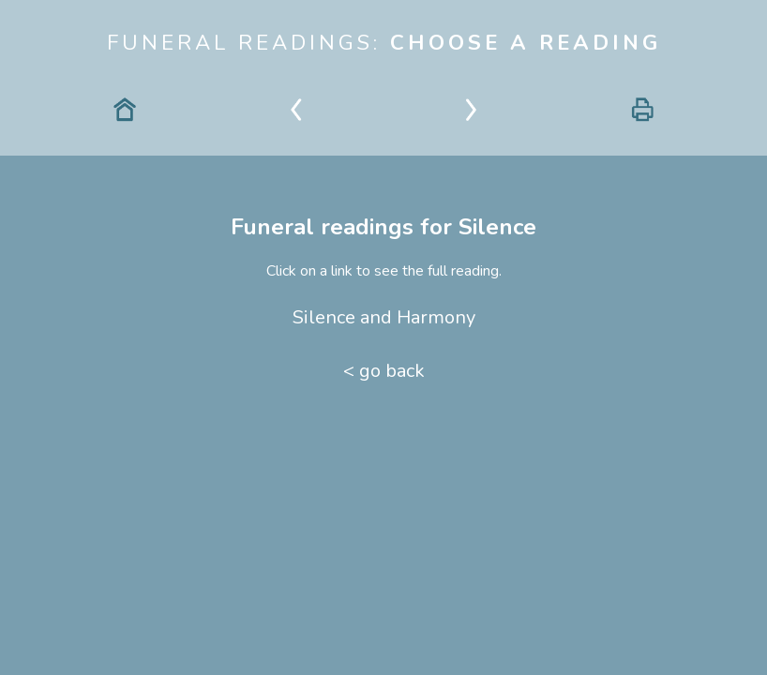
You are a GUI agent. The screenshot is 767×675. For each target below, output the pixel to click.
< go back (384, 370)
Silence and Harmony (384, 317)
